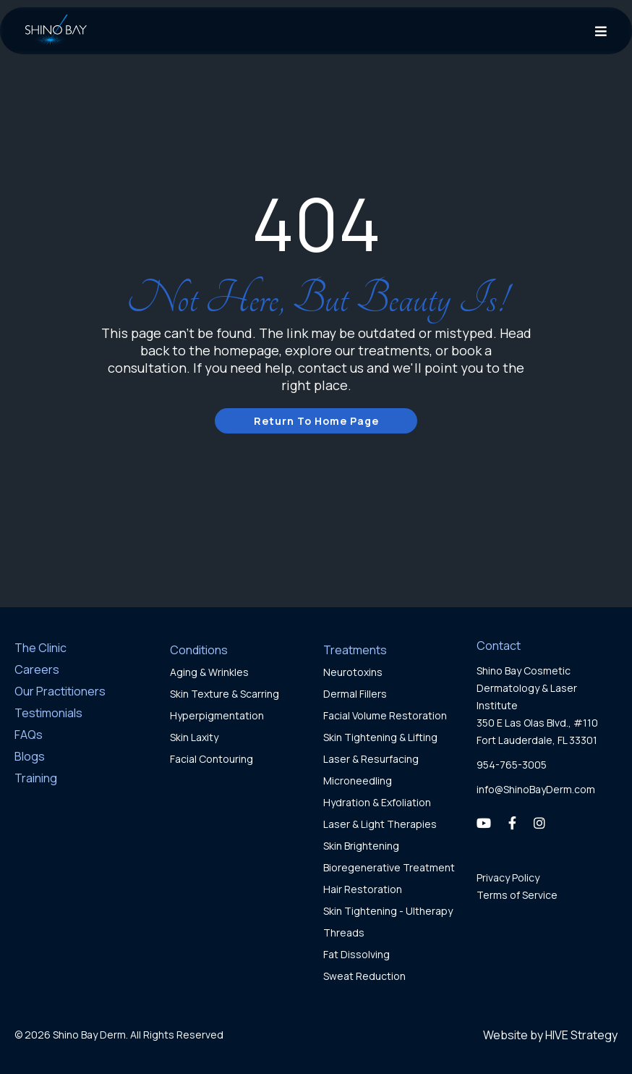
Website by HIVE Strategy (550, 1035)
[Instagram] (539, 823)
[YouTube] (484, 823)
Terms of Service (517, 895)
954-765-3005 (512, 764)
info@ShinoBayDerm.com (536, 789)
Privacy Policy (508, 877)
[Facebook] (512, 823)
